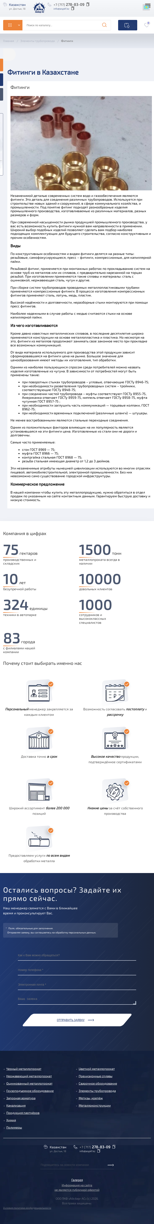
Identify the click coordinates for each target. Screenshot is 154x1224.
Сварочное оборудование (98, 1083)
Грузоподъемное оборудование (30, 1091)
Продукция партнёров (22, 1113)
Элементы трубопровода (97, 1091)
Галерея (77, 1180)
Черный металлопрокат (23, 1069)
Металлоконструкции (95, 1105)
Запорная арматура (20, 1098)
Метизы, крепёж (91, 1098)
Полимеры (14, 1127)
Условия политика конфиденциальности (27, 1207)
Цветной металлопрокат (97, 1069)
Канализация (16, 1105)
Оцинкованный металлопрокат (29, 1083)
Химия (11, 1120)
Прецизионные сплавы (95, 1076)
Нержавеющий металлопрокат (29, 1076)
